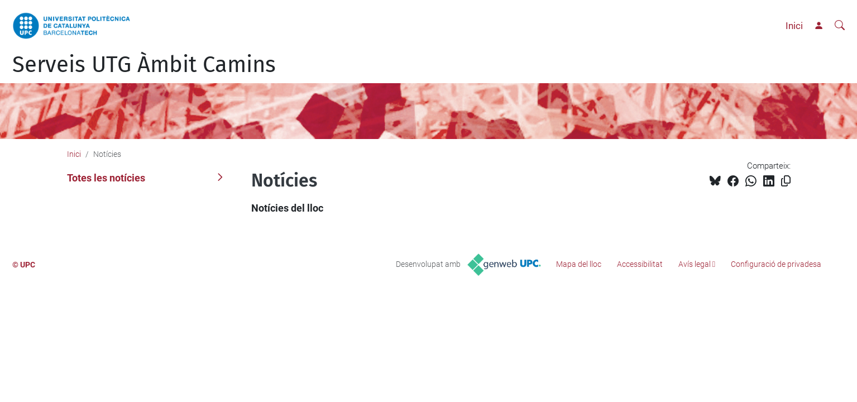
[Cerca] (840, 25)
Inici (794, 25)
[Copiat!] (786, 181)
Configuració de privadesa (776, 264)
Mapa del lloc (578, 264)
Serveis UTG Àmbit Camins (144, 64)
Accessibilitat (640, 264)
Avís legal (694, 264)
